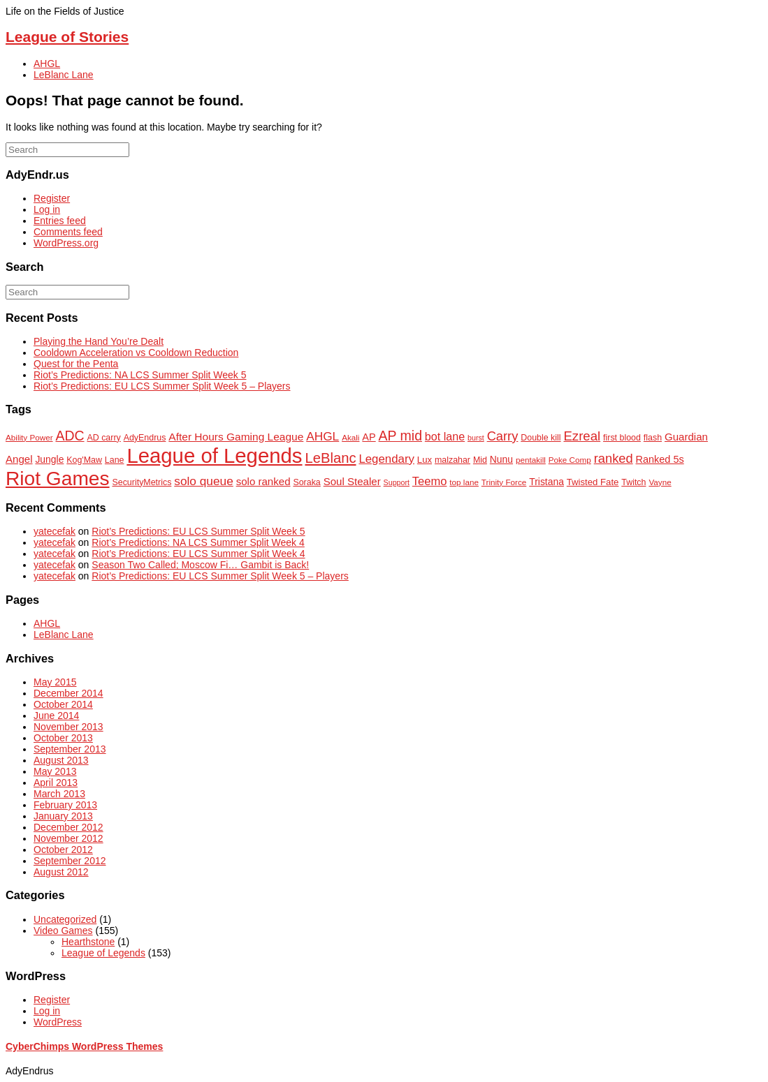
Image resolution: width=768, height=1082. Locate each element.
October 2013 (63, 737)
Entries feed (60, 220)
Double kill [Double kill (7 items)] (540, 438)
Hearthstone (88, 941)
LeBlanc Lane (64, 74)
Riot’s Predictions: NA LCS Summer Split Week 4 (198, 542)
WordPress (58, 1022)
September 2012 (70, 860)
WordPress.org (66, 243)
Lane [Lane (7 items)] (114, 460)
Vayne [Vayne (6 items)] (660, 482)
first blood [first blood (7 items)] (622, 438)
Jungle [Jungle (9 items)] (49, 459)
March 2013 (59, 793)
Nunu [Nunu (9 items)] (501, 459)
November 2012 (68, 838)
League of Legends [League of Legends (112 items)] (214, 455)
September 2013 (70, 749)
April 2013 (56, 782)
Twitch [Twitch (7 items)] (633, 482)
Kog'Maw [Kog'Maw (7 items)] (84, 460)
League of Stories (67, 37)
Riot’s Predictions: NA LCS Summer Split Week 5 (140, 374)
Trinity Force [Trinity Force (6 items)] (504, 482)
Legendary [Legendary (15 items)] (386, 459)
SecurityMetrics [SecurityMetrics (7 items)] (141, 482)
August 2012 (61, 871)
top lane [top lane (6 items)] (464, 482)
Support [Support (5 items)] (397, 482)
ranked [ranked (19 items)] (613, 458)
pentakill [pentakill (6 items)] (531, 459)
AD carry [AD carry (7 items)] (103, 438)
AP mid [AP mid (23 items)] (400, 435)
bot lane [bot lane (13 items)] (445, 436)
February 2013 (65, 804)
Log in (47, 209)
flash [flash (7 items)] (653, 438)
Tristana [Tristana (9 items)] (546, 481)
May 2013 (55, 771)
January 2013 (63, 816)
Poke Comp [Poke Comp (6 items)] (570, 459)
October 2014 (63, 704)
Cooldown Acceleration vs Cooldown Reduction (136, 352)
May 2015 (55, 682)
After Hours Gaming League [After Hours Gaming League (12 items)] (235, 437)
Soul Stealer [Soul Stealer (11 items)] (352, 481)
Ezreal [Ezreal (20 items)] (581, 436)
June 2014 (56, 715)
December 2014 (68, 693)
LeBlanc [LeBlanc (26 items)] (330, 458)
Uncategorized (65, 919)
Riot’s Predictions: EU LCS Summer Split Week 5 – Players (162, 386)
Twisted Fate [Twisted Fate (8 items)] (593, 482)
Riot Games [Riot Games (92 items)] (58, 478)
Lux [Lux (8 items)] (424, 459)
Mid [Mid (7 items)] (480, 460)
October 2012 (63, 849)
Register (52, 198)
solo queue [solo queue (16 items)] (203, 481)
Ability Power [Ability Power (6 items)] (29, 437)
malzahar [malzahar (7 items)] (452, 460)
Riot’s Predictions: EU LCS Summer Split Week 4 (198, 553)
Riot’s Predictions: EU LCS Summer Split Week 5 (198, 531)
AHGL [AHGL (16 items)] (322, 436)
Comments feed (68, 231)
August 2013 (61, 760)
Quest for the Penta (76, 363)
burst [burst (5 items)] (476, 437)
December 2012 (68, 827)
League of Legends (103, 952)
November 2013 (68, 726)
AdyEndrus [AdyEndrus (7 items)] (145, 438)
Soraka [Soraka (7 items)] (306, 482)
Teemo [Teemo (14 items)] (429, 481)
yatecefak (54, 531)
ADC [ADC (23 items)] (69, 435)
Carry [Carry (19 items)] (503, 436)
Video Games (63, 930)
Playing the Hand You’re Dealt (99, 341)
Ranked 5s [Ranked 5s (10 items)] (660, 459)
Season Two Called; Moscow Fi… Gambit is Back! (200, 564)
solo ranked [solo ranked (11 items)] (263, 481)
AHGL (47, 63)
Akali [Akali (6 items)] (350, 437)
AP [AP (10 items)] (368, 437)
